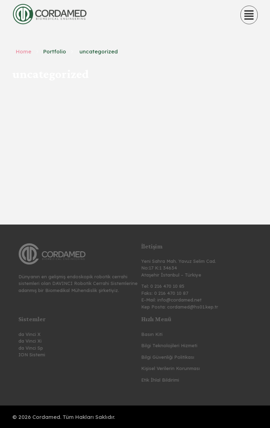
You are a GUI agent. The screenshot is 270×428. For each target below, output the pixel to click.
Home (23, 51)
